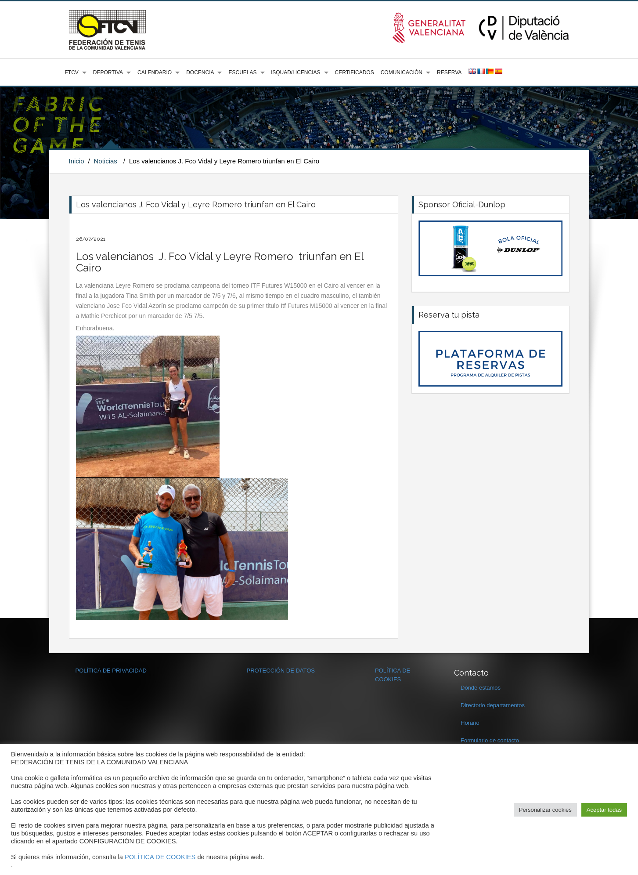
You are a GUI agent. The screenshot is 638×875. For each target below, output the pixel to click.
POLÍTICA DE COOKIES (160, 857)
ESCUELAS (242, 72)
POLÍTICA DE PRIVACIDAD (111, 670)
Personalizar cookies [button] (545, 809)
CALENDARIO (154, 72)
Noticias (105, 161)
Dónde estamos (481, 687)
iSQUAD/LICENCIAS (296, 72)
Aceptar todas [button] (604, 809)
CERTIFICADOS (354, 72)
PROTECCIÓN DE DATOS (281, 670)
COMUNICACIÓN (401, 72)
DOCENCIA (200, 72)
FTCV (72, 72)
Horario (470, 723)
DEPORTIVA (108, 72)
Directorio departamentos (493, 705)
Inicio (76, 161)
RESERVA (449, 72)
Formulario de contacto (490, 740)
